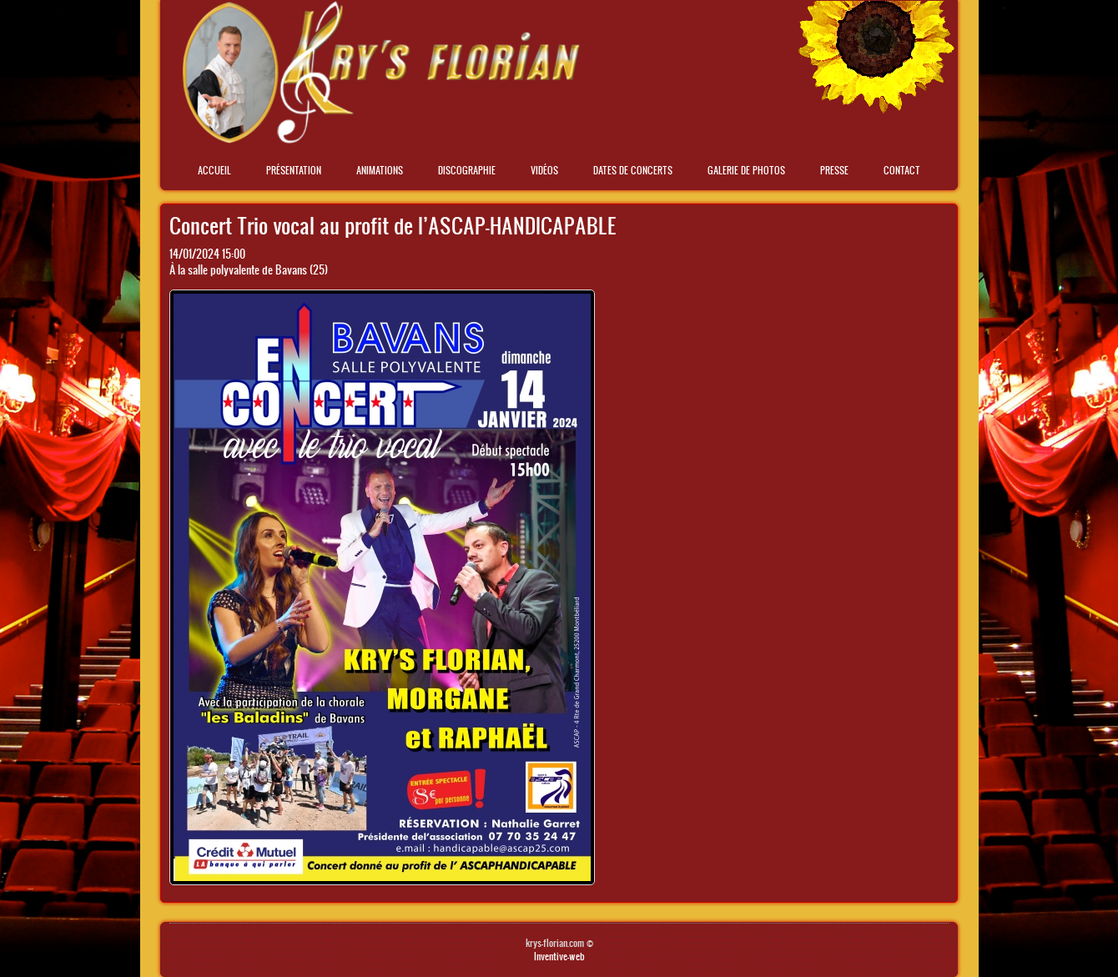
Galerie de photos (746, 170)
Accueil (214, 170)
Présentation (293, 170)
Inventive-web (559, 956)
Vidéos (544, 170)
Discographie (467, 170)
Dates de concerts (632, 170)
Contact (902, 170)
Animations (379, 170)
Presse (834, 170)
